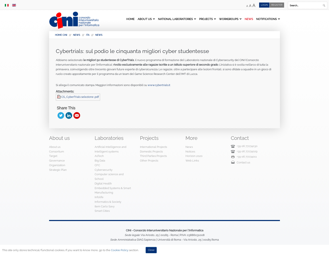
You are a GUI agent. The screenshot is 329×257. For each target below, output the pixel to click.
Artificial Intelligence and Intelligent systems (110, 149)
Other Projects (149, 160)
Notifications (266, 19)
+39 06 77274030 (247, 146)
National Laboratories (175, 19)
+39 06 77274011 (247, 156)
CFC (97, 165)
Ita (87, 35)
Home (130, 19)
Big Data (100, 160)
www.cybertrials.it (159, 85)
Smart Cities (102, 210)
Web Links (192, 160)
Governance (57, 160)
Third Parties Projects (153, 156)
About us (145, 19)
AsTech (99, 156)
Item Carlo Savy (105, 206)
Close (151, 250)
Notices (190, 151)
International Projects (153, 146)
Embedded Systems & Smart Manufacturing (113, 190)
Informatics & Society (108, 201)
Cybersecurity (103, 169)
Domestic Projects (151, 151)
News (249, 19)
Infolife (99, 197)
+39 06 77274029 (247, 151)
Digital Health (103, 183)
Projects (206, 19)
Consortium (56, 151)
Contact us (243, 162)
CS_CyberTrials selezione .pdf (80, 96)
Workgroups (228, 19)
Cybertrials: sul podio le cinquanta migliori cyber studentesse (132, 51)
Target (53, 156)
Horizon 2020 (193, 156)
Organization (57, 165)
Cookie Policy (119, 250)
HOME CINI (61, 35)
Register (276, 5)
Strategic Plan (58, 169)
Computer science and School (109, 176)
